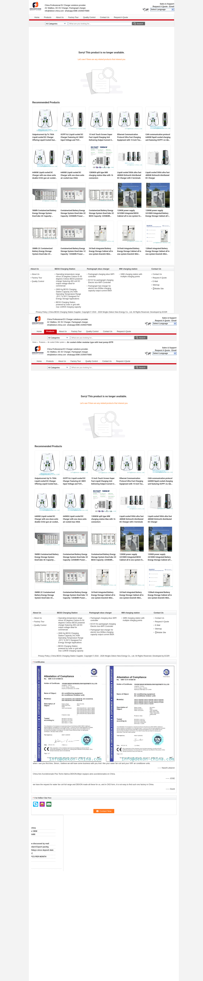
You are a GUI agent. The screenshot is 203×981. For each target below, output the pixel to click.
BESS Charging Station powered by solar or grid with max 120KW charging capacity (68, 304)
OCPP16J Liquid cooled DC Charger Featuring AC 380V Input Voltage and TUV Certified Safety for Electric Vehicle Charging (72, 137)
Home (36, 17)
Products (47, 17)
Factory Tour (73, 17)
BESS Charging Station (65, 269)
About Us (60, 17)
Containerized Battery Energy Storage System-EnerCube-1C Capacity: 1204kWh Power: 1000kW (73, 251)
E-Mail (155, 281)
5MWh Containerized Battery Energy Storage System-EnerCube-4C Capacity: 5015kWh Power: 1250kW (44, 213)
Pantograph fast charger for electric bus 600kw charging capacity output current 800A (100, 288)
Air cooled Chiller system (56, 342)
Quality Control (89, 17)
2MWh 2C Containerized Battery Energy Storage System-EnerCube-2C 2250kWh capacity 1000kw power (43, 251)
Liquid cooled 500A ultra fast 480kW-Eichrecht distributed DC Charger (157, 175)
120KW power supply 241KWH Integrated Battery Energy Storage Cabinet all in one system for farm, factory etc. (157, 213)
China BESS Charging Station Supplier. (65, 312)
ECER (164, 312)
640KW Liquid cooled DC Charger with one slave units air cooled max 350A (72, 175)
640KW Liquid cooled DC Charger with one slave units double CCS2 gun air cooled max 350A (44, 175)
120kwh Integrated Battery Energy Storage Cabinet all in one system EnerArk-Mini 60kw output (157, 251)
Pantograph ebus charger (98, 269)
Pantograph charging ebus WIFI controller (101, 275)
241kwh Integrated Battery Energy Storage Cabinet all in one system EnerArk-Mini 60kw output (129, 251)
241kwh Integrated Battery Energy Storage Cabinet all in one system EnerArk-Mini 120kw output (101, 251)
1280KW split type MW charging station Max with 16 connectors (101, 175)
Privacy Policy (41, 312)
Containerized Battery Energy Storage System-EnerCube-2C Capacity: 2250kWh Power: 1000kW (73, 213)
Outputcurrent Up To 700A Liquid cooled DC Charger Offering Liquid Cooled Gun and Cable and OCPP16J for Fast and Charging (44, 137)
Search (140, 23)
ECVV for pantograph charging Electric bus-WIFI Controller (100, 281)
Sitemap (156, 285)
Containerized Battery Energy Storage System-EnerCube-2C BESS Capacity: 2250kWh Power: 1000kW (101, 213)
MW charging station (128, 269)
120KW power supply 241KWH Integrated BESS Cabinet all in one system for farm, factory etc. (129, 213)
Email (171, 6)
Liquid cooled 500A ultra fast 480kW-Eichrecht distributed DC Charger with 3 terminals (129, 175)
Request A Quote (160, 6)
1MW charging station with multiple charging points (131, 275)
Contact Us (104, 17)
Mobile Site (158, 289)
